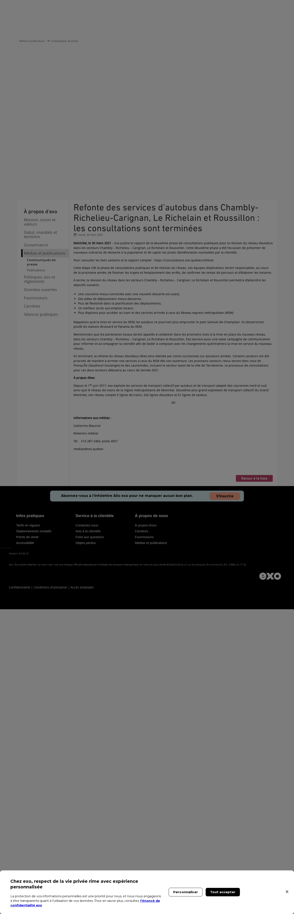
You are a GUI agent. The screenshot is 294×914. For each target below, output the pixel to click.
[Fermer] (287, 891)
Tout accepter (222, 892)
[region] (147, 892)
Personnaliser (185, 892)
